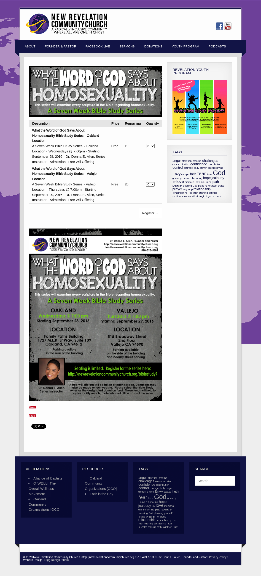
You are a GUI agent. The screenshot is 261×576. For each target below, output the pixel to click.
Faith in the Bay (101, 494)
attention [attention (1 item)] (187, 161)
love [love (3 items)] (180, 181)
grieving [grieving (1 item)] (177, 178)
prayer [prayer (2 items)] (177, 189)
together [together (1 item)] (210, 196)
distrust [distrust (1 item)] (211, 167)
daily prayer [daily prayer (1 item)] (200, 167)
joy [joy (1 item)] (173, 182)
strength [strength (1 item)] (200, 196)
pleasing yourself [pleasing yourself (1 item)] (207, 185)
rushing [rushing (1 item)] (203, 192)
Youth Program (185, 46)
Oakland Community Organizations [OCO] (44, 504)
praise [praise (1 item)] (221, 185)
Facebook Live (98, 46)
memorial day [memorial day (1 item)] (192, 182)
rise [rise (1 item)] (190, 192)
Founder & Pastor (60, 46)
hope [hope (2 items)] (207, 178)
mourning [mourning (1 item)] (206, 182)
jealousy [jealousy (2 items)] (218, 178)
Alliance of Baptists (47, 478)
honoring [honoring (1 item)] (197, 178)
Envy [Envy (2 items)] (176, 174)
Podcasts (217, 46)
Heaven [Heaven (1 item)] (187, 178)
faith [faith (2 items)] (193, 174)
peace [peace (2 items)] (177, 185)
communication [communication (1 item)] (180, 164)
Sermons (127, 46)
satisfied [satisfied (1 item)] (213, 192)
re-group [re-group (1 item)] (188, 189)
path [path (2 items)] (216, 182)
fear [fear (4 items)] (201, 173)
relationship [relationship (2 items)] (202, 189)
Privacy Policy (217, 557)
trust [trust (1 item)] (218, 196)
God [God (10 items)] (219, 172)
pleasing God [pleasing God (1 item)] (190, 185)
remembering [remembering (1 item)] (180, 192)
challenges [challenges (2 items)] (210, 161)
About (30, 46)
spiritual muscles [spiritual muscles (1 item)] (181, 196)
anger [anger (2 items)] (176, 161)
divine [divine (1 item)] (219, 167)
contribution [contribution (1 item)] (214, 164)
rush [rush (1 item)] (195, 192)
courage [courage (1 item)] (188, 167)
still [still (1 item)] (193, 196)
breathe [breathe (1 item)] (197, 161)
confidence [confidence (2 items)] (198, 164)
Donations (153, 46)
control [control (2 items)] (177, 167)
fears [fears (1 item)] (209, 174)
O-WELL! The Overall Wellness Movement (42, 488)
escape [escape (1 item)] (185, 174)
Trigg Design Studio (56, 560)
